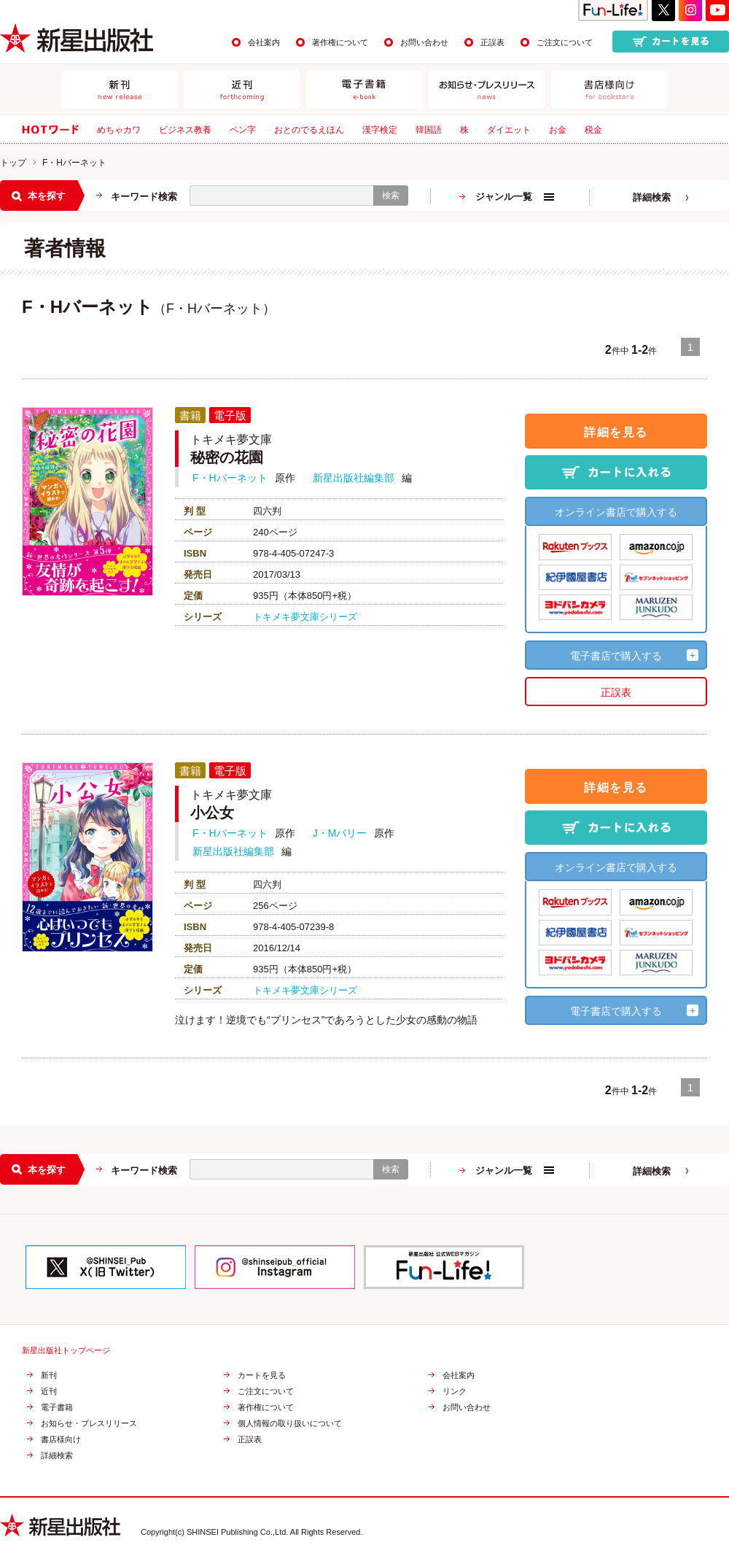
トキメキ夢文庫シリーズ (305, 616)
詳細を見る (616, 431)
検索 (390, 195)
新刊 (49, 1375)
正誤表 (492, 42)
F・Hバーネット (230, 478)
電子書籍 (57, 1408)
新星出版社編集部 (353, 478)
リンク (455, 1391)
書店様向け (61, 1440)
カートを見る (262, 1375)
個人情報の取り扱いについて (290, 1424)
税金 (593, 129)
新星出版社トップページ (66, 1351)
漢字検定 (379, 129)
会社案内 (264, 42)
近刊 (49, 1391)
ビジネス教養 (185, 129)
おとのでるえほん (309, 129)
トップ (13, 162)
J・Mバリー (340, 833)
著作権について (340, 42)
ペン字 (243, 129)
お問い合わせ (424, 42)
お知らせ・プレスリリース (89, 1424)
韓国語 (429, 129)
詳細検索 (652, 197)
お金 (557, 129)
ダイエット (509, 129)
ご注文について (565, 42)
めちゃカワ (119, 129)
